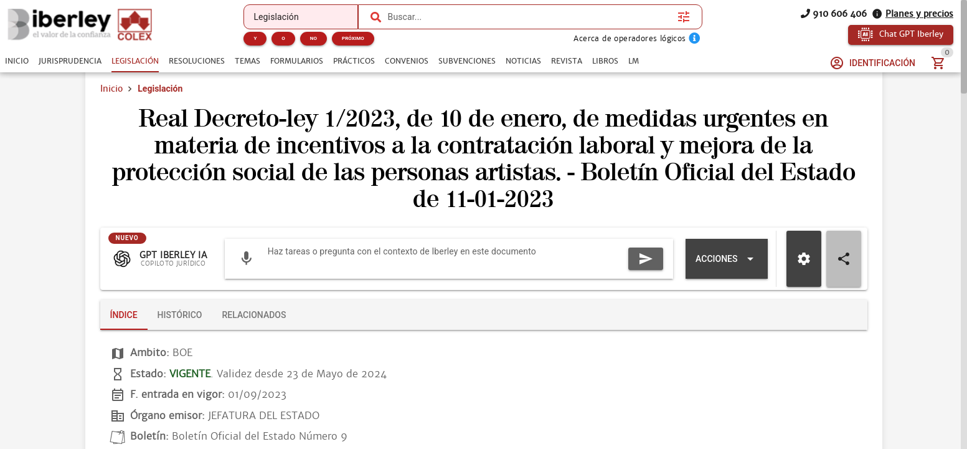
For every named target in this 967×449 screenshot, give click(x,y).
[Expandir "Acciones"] (726, 259)
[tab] (17, 61)
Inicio (111, 88)
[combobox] (529, 16)
